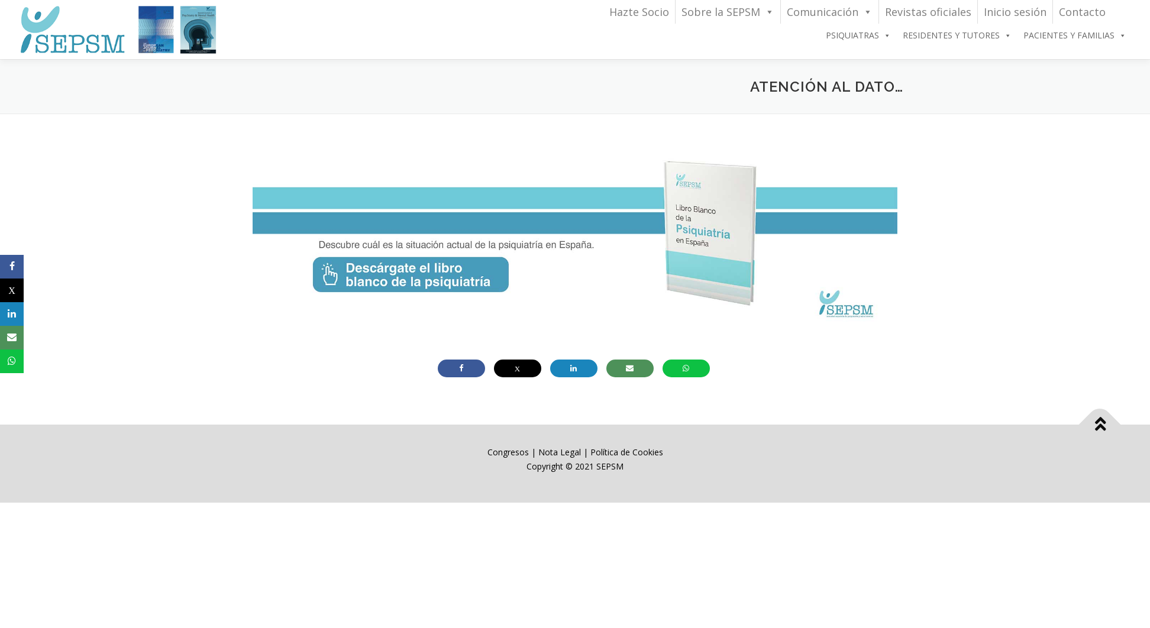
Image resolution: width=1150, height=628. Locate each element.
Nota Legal (559, 452)
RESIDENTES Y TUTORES (957, 35)
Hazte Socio (639, 12)
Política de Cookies (626, 452)
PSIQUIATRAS (858, 35)
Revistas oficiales (928, 12)
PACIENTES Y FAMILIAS (1074, 35)
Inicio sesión (1015, 12)
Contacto (1082, 12)
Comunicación (830, 12)
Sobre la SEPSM (727, 12)
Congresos (509, 452)
